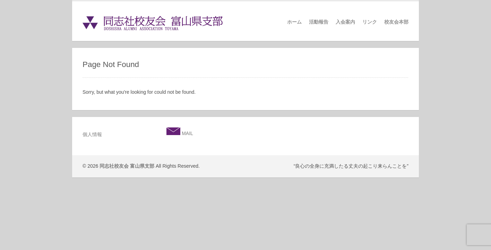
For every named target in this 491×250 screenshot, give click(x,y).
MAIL (186, 133)
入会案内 (345, 22)
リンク (369, 22)
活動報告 (318, 22)
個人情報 (92, 134)
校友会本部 (396, 22)
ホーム (294, 22)
